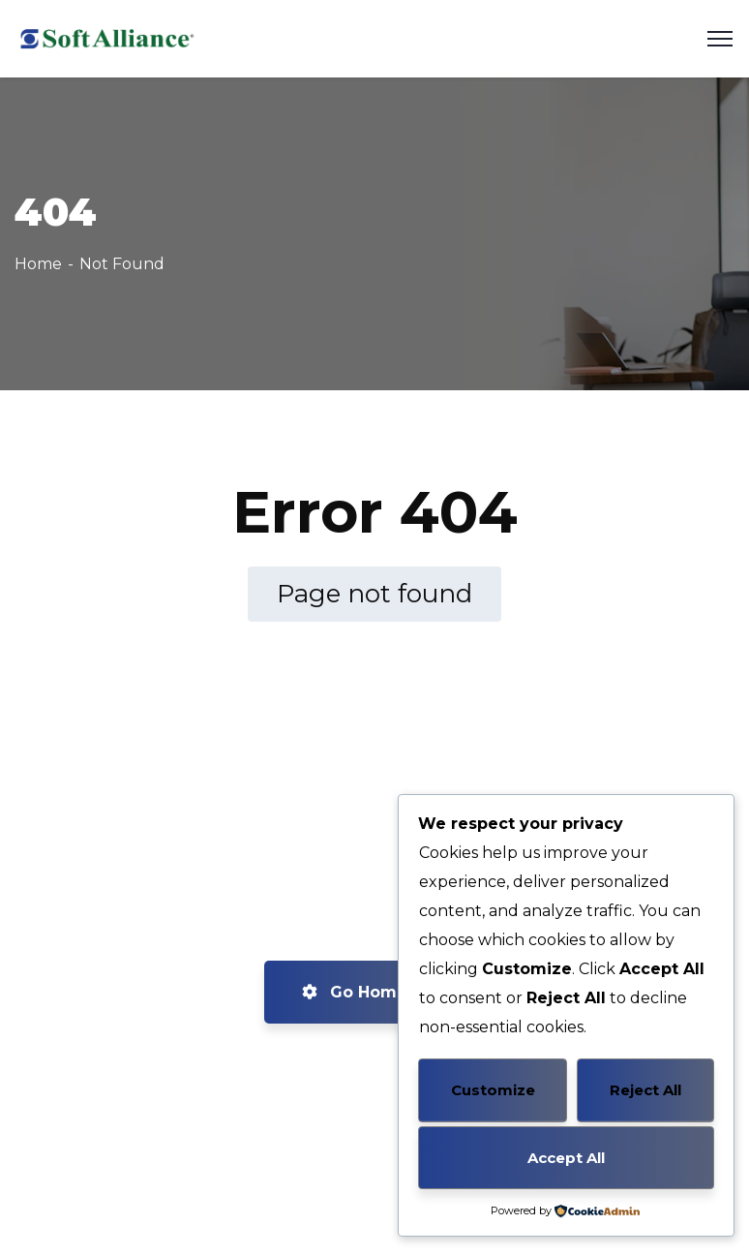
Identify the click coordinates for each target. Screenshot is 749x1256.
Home (38, 264)
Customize (493, 1090)
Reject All (645, 1090)
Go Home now (375, 992)
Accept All (566, 1158)
